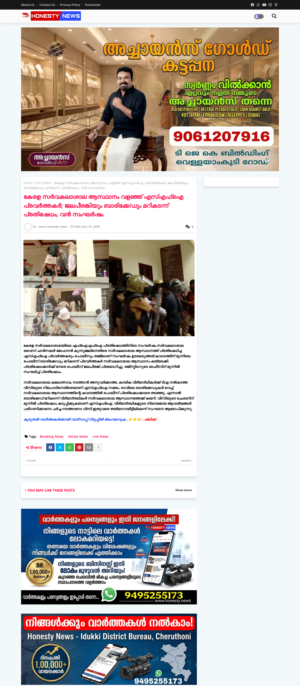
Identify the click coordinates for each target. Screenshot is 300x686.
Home (28, 183)
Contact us (47, 5)
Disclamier (93, 5)
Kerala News (78, 436)
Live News (43, 183)
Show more (183, 490)
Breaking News (52, 436)
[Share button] (98, 447)
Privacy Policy (70, 5)
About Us (28, 5)
